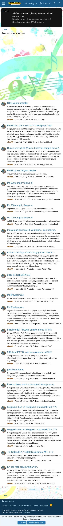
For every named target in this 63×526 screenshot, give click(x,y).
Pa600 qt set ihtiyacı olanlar (21, 170)
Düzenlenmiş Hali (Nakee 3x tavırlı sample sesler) (33, 148)
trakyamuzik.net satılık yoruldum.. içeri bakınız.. (31, 230)
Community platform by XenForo (22, 510)
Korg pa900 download (51, 199)
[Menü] (4, 3)
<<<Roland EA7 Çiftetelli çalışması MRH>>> (30, 452)
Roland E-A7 (46, 346)
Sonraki (33, 489)
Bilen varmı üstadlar (17, 103)
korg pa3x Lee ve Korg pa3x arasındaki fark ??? (32, 407)
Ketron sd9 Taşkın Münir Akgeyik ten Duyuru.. (31, 252)
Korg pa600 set (46, 142)
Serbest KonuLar (47, 301)
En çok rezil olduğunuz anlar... (22, 467)
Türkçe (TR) (8, 501)
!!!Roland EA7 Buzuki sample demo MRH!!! (29, 329)
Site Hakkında (48, 246)
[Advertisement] (31, 68)
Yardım (35, 505)
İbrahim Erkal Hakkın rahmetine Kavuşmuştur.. (31, 384)
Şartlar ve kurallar (9, 505)
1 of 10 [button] (23, 489)
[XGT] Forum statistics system (16, 512)
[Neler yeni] (54, 3)
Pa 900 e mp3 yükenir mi (20, 183)
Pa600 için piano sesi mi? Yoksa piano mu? (29, 125)
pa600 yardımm (15, 369)
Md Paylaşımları (15, 295)
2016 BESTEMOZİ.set (18, 275)
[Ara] (59, 3)
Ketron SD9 (46, 269)
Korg (42, 120)
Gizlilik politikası (24, 505)
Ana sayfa (44, 505)
